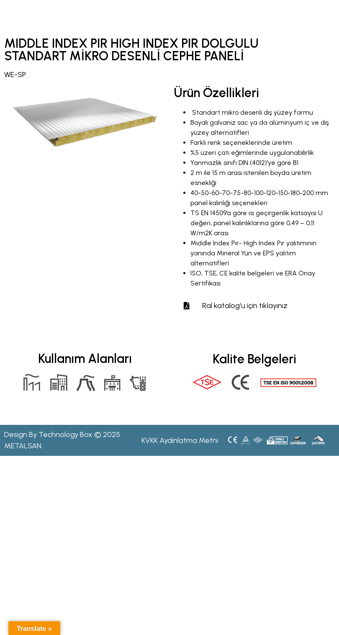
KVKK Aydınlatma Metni (179, 440)
